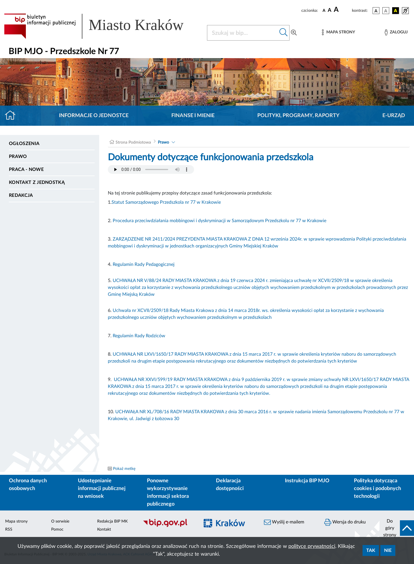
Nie (388, 550)
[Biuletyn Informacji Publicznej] (168, 526)
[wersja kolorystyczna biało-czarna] (386, 10)
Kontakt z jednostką (37, 182)
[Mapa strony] (338, 32)
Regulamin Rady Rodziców (139, 336)
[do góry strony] (396, 528)
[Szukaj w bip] (284, 33)
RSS (8, 529)
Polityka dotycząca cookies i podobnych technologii (377, 488)
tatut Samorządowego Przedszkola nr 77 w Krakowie (167, 202)
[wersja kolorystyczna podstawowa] (376, 10)
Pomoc (57, 529)
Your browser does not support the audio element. (151, 169)
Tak (370, 550)
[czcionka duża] (342, 10)
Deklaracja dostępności (230, 484)
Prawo (18, 156)
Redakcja (21, 195)
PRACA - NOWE (26, 169)
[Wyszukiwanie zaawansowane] (294, 33)
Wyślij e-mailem (284, 522)
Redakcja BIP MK (112, 521)
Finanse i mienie (192, 115)
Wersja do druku (345, 522)
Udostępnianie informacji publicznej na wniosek (102, 488)
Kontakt (104, 529)
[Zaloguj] (396, 32)
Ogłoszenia (24, 143)
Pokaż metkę (124, 469)
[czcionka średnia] (329, 10)
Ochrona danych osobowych (28, 484)
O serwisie (60, 521)
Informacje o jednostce (94, 115)
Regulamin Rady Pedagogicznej (144, 264)
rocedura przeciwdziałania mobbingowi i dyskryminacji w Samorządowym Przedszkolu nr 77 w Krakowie (221, 220)
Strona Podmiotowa (133, 142)
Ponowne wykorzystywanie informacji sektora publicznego (168, 492)
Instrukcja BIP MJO (307, 480)
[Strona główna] (12, 115)
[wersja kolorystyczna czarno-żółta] (395, 10)
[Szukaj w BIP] (242, 33)
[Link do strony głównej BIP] (102, 26)
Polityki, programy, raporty (298, 115)
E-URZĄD (393, 115)
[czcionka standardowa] (324, 10)
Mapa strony (16, 521)
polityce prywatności (311, 546)
